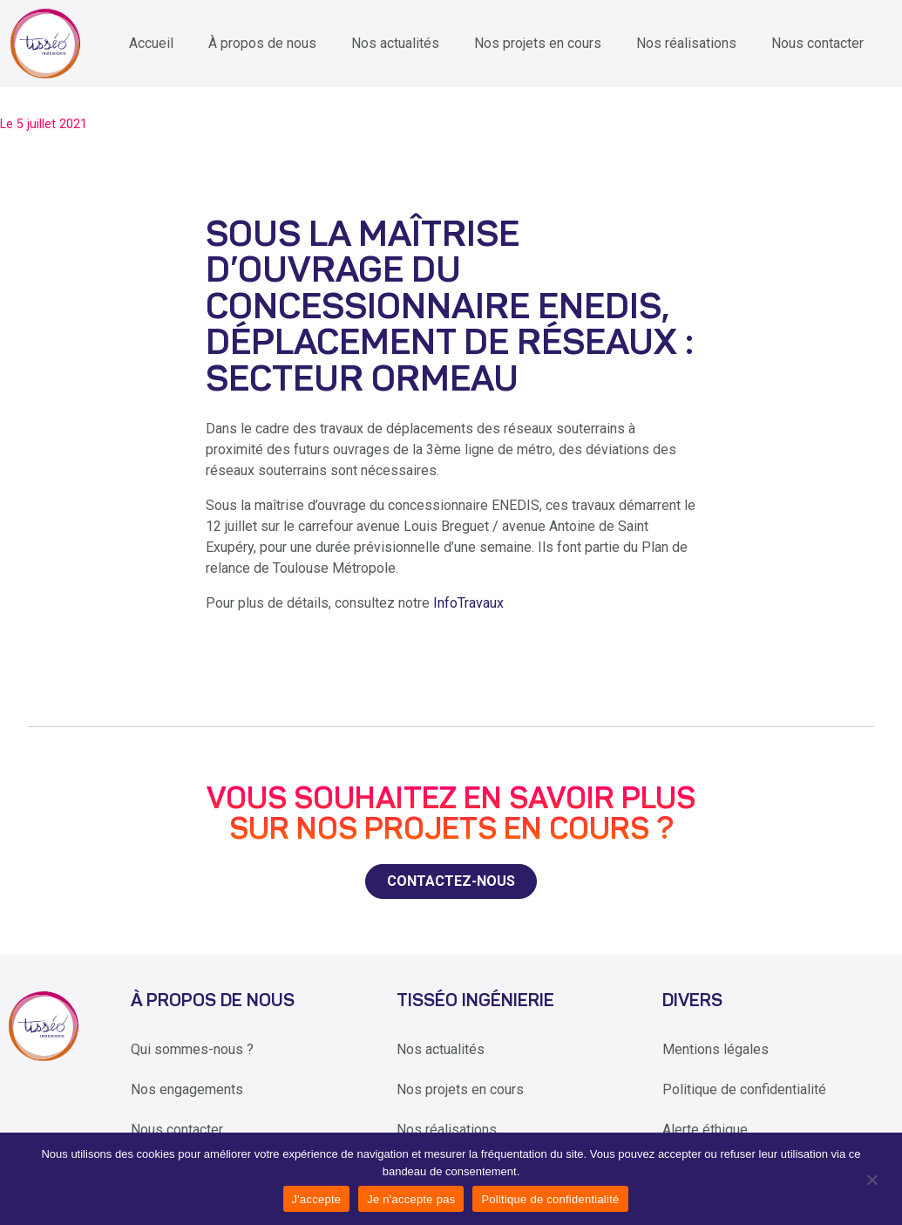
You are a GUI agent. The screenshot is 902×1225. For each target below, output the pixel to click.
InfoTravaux (468, 603)
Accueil (151, 43)
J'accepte (317, 1199)
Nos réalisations (686, 43)
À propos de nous (262, 43)
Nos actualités (395, 43)
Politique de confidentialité (744, 1089)
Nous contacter (817, 43)
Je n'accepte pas (411, 1199)
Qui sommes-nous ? (192, 1049)
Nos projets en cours (537, 43)
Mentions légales (715, 1049)
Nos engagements (187, 1089)
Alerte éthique (705, 1129)
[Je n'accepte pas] (871, 1179)
